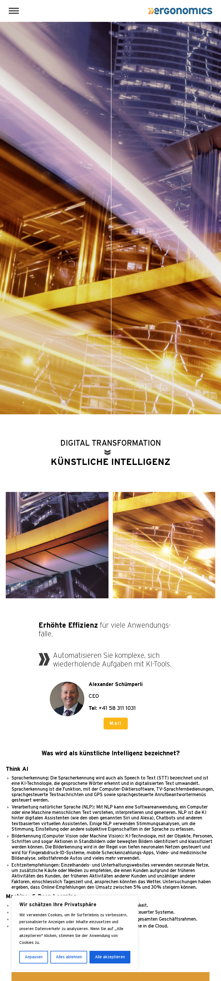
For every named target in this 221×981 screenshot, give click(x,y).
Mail (116, 723)
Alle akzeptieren (110, 957)
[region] (75, 932)
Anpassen (34, 957)
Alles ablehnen (69, 957)
